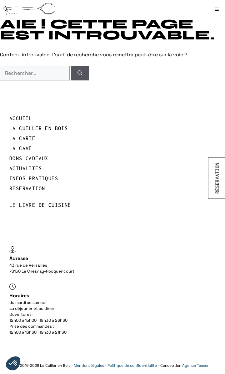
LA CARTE (22, 138)
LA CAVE (20, 148)
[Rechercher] (80, 73)
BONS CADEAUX (28, 158)
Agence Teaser (195, 365)
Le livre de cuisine (40, 205)
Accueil (20, 118)
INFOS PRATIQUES (33, 178)
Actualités (25, 168)
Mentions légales (89, 365)
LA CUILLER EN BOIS (38, 128)
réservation (27, 188)
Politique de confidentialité (132, 365)
